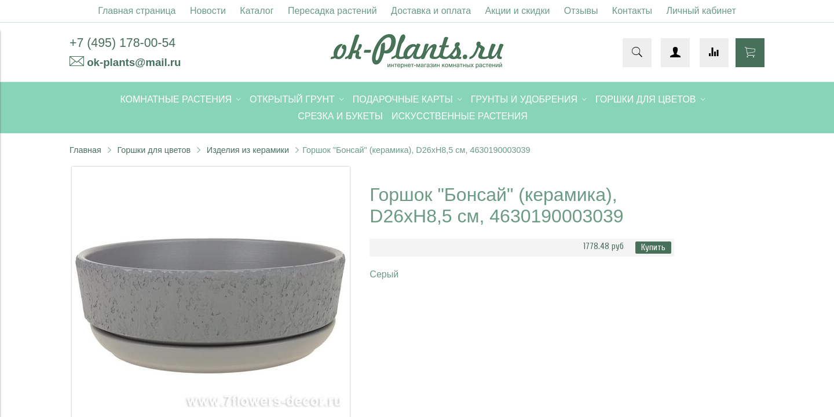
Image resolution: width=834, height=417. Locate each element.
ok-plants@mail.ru (134, 62)
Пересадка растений (332, 11)
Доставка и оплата (431, 11)
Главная (85, 150)
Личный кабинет (701, 11)
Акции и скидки (517, 11)
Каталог (256, 11)
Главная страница (136, 11)
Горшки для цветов (154, 150)
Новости (208, 11)
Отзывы (581, 11)
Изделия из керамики (248, 150)
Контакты (632, 11)
